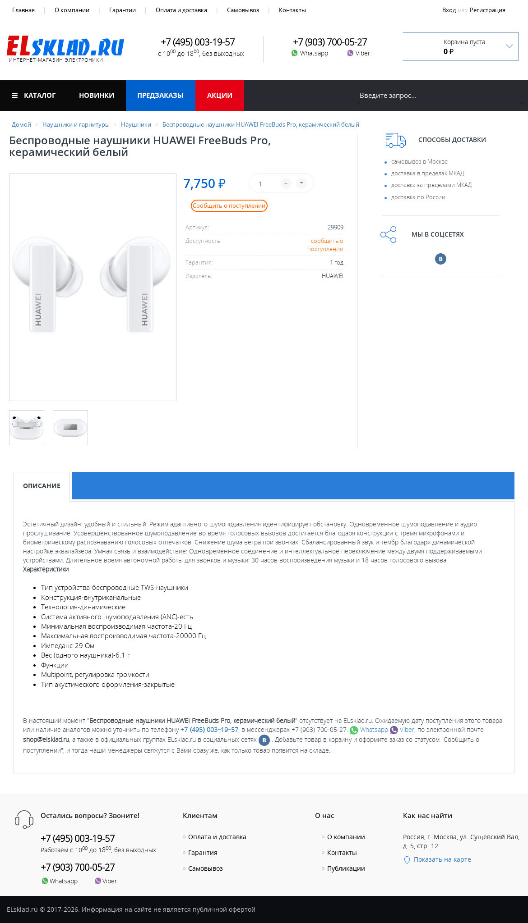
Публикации (346, 868)
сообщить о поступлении (325, 245)
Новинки (96, 95)
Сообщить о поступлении (229, 205)
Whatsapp (369, 729)
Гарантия (203, 852)
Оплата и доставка (181, 10)
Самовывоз (243, 10)
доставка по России (418, 197)
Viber (402, 729)
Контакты (292, 10)
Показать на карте (437, 859)
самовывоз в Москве (419, 161)
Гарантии (122, 10)
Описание (41, 485)
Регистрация (487, 10)
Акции (219, 95)
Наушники (136, 124)
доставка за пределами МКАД (431, 185)
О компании (72, 10)
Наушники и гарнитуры (76, 124)
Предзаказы (160, 95)
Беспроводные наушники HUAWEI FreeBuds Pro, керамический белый (260, 124)
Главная (23, 10)
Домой (21, 124)
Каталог (34, 95)
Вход (449, 10)
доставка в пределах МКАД (427, 173)
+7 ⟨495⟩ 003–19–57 (209, 729)
